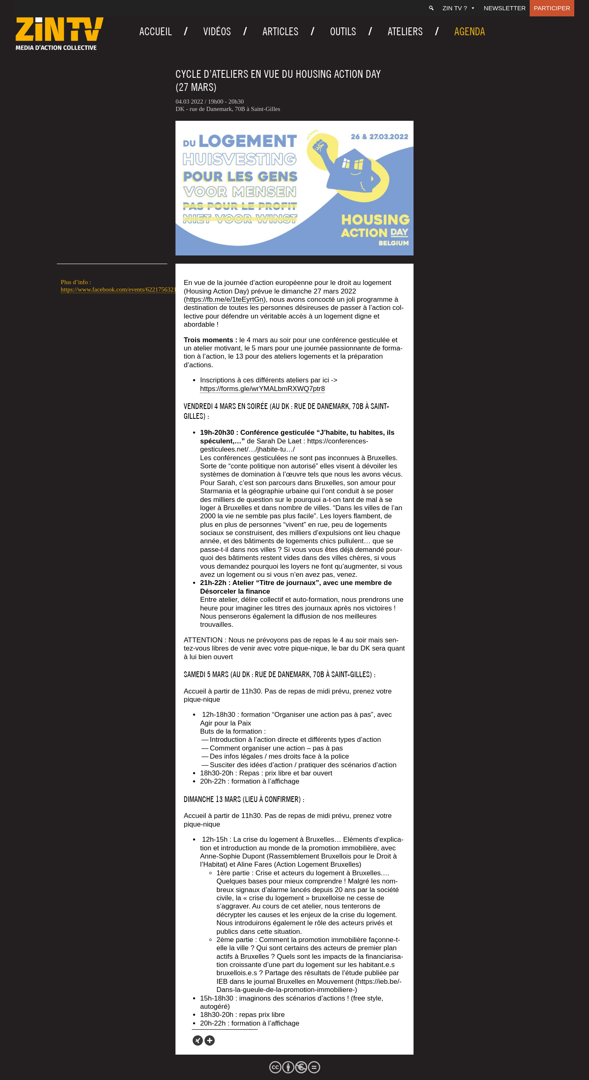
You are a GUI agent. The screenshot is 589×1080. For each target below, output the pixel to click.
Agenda (469, 31)
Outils (343, 31)
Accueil (155, 31)
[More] (210, 1040)
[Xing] (198, 1040)
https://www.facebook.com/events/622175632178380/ (127, 289)
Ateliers (405, 31)
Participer (552, 8)
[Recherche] (431, 8)
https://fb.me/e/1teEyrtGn (224, 299)
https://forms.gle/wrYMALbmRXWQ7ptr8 (262, 389)
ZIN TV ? (459, 8)
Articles (281, 31)
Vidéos (217, 31)
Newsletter (505, 8)
